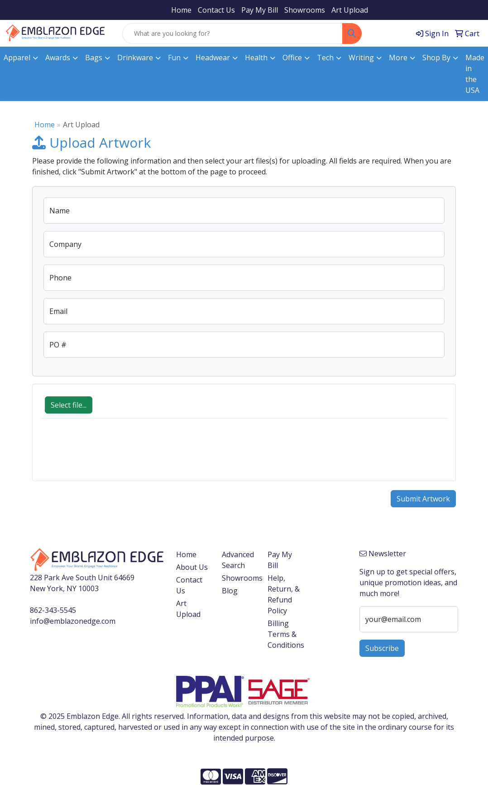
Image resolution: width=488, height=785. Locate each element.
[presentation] (110, 454)
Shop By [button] (436, 58)
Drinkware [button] (135, 58)
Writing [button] (361, 58)
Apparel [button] (17, 58)
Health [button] (256, 58)
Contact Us (216, 10)
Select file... (68, 405)
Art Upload (349, 10)
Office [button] (292, 58)
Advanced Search (238, 559)
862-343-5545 (53, 610)
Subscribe (382, 648)
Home (181, 10)
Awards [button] (57, 58)
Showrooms (304, 10)
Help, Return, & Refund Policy (284, 594)
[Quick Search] (232, 33)
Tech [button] (325, 58)
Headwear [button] (213, 58)
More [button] (398, 58)
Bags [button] (93, 58)
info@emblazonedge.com (72, 621)
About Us (192, 567)
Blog (230, 591)
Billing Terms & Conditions (285, 634)
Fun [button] (174, 58)
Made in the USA (474, 74)
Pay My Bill (259, 10)
